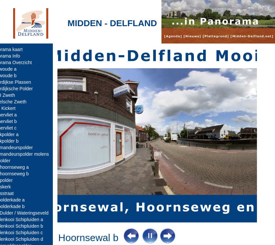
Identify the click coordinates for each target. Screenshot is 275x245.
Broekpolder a (17, 134)
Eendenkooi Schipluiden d (29, 239)
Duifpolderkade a (20, 199)
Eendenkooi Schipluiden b (29, 226)
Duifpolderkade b (20, 206)
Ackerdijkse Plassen (23, 82)
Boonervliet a (16, 114)
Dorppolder (14, 180)
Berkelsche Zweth (21, 101)
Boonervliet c (16, 128)
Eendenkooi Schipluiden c (29, 232)
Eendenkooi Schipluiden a (29, 219)
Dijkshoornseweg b (22, 173)
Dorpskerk (13, 186)
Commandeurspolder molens (32, 154)
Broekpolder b (17, 141)
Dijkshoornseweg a (22, 167)
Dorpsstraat (14, 193)
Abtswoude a (16, 69)
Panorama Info (18, 56)
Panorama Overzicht (24, 62)
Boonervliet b (16, 121)
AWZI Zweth (15, 95)
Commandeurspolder (24, 147)
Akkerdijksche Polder (24, 88)
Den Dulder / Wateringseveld (32, 213)
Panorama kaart (19, 49)
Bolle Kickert (15, 108)
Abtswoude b (16, 75)
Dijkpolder (13, 160)
